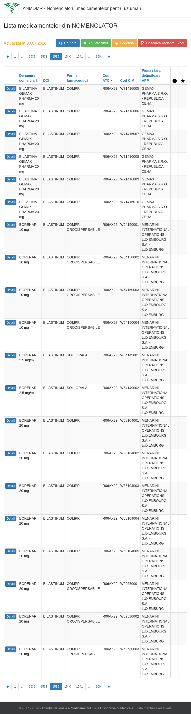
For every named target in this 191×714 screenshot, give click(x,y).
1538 (44, 56)
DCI (46, 80)
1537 (32, 56)
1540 (67, 56)
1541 (79, 56)
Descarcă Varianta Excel (162, 43)
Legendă (124, 43)
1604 (99, 56)
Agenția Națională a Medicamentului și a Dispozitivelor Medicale (87, 708)
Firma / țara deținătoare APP (151, 75)
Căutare (68, 43)
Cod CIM (127, 80)
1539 (55, 56)
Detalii (11, 88)
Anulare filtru (96, 43)
